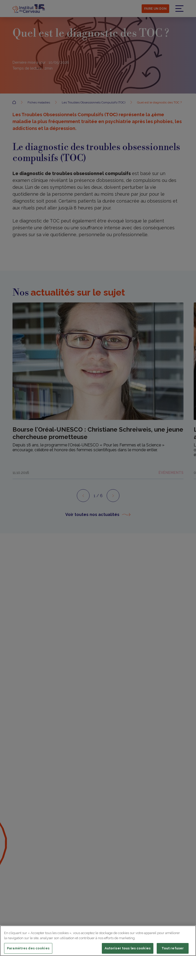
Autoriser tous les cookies (128, 948)
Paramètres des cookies (28, 948)
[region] (98, 940)
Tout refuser (173, 948)
